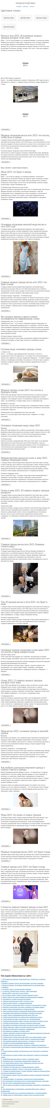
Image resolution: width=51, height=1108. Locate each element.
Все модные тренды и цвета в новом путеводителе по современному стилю (20, 317)
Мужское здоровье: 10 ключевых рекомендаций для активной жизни (23, 985)
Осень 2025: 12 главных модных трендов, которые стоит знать (21, 681)
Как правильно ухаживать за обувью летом (16, 1031)
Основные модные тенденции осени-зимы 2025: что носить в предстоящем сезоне (25, 650)
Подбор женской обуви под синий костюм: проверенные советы (22, 1017)
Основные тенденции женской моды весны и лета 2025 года (23, 225)
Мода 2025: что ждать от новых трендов (21, 814)
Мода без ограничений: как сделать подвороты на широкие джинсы (24, 1007)
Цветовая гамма (25, 18)
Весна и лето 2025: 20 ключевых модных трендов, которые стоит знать (21, 36)
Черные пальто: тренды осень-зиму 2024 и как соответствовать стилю (24, 1037)
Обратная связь (5, 1105)
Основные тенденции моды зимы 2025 (20, 425)
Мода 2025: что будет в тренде (16, 171)
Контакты (4, 1101)
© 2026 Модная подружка (7, 1099)
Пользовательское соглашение (13, 1101)
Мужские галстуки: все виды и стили (14, 1035)
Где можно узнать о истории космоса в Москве (16, 989)
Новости (25, 6)
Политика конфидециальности (8, 1103)
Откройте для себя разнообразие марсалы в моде (18, 1043)
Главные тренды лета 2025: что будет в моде (23, 866)
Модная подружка (25, 3)
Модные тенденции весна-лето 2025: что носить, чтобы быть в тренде (25, 136)
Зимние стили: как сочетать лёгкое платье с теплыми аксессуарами (24, 1039)
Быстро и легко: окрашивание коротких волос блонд (19, 1083)
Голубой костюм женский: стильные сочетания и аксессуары (21, 1023)
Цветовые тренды (41, 18)
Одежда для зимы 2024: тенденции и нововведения (19, 1029)
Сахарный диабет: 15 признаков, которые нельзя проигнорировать (23, 1079)
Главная (18, 6)
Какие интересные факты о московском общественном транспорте (23, 1011)
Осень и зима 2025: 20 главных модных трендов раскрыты (25, 491)
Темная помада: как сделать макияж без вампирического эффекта (22, 997)
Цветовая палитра (9, 27)
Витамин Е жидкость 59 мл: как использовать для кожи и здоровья (22, 983)
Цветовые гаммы (9, 18)
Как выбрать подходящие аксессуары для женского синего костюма (24, 1025)
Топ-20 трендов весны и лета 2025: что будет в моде (24, 602)
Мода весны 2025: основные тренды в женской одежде (24, 732)
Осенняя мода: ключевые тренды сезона (21, 349)
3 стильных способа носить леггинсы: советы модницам (19, 991)
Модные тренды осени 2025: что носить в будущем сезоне (22, 391)
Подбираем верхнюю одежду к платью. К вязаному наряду (21, 1059)
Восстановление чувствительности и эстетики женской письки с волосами (26, 1081)
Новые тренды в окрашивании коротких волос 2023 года (20, 1015)
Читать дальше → (6, 129)
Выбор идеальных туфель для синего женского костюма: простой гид (24, 1027)
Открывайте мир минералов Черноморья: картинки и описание (22, 1013)
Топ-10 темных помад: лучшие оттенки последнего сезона (20, 995)
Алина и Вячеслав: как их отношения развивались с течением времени (25, 1093)
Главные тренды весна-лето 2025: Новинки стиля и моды (22, 545)
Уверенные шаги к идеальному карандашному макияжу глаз (21, 1061)
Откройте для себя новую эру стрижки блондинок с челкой (21, 1067)
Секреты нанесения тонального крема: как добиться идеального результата (26, 1033)
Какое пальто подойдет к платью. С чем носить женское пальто (22, 1069)
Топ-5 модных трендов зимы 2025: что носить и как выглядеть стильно (25, 1005)
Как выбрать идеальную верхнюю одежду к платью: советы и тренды (23, 768)
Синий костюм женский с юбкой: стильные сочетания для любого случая (25, 1021)
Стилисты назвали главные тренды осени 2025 (24, 907)
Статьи (32, 6)
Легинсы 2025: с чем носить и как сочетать (15, 993)
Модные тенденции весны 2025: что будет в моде (25, 851)
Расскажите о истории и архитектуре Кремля (17, 999)
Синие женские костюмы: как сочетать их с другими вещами (21, 1019)
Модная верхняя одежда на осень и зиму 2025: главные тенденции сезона (24, 458)
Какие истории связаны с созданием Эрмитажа (17, 1003)
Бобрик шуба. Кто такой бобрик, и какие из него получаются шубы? (23, 1095)
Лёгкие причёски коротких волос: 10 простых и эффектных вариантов (24, 1045)
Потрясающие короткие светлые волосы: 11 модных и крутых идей (23, 1041)
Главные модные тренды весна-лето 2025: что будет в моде (24, 283)
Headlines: (5, 987)
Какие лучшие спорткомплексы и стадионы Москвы (19, 1009)
